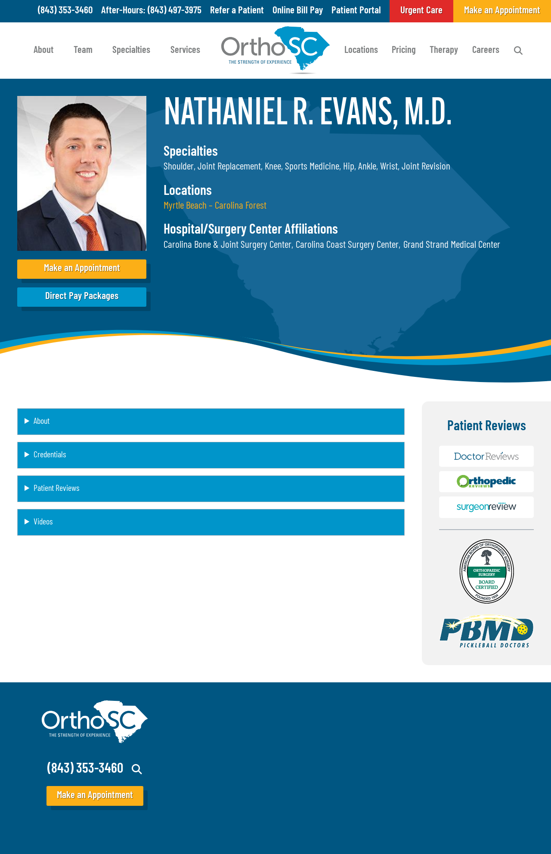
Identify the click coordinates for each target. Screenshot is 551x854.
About (43, 50)
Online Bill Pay (297, 11)
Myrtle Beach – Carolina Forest (215, 206)
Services (185, 50)
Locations (361, 50)
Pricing (404, 50)
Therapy (444, 50)
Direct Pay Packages (81, 297)
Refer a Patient (237, 11)
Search (518, 50)
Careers (485, 50)
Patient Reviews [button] (56, 488)
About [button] (42, 421)
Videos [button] (43, 522)
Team (83, 50)
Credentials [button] (50, 455)
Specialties (131, 50)
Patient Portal (356, 11)
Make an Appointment (82, 269)
